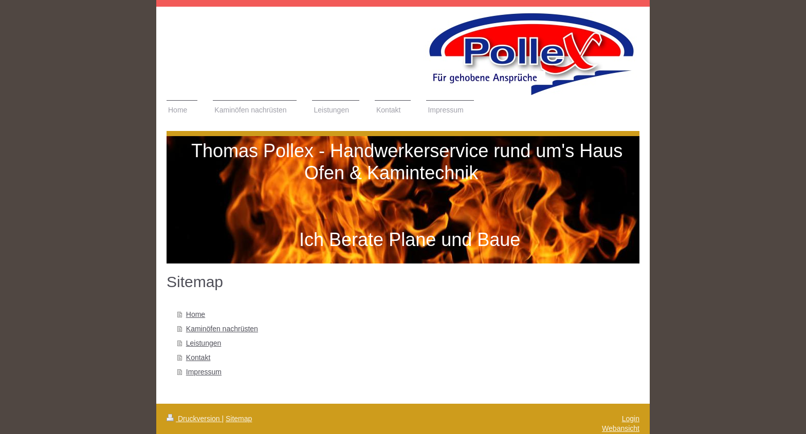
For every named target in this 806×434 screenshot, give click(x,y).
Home (195, 314)
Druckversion (194, 418)
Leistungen (204, 343)
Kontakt (198, 357)
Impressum (204, 372)
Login (630, 418)
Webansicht (620, 428)
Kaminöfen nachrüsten (222, 329)
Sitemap (239, 418)
